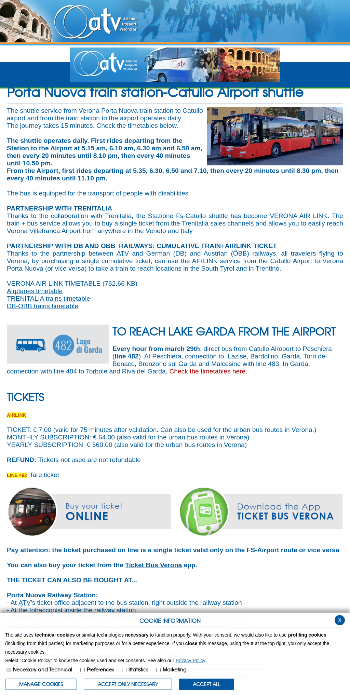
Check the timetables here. (208, 371)
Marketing (174, 669)
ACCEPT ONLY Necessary (128, 684)
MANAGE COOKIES (41, 684)
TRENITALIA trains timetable (48, 298)
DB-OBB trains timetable (42, 306)
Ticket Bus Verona (153, 565)
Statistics (138, 669)
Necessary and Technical (42, 669)
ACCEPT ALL (206, 684)
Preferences (100, 669)
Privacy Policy (190, 660)
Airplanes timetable (35, 291)
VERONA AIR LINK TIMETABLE (72, 283)
